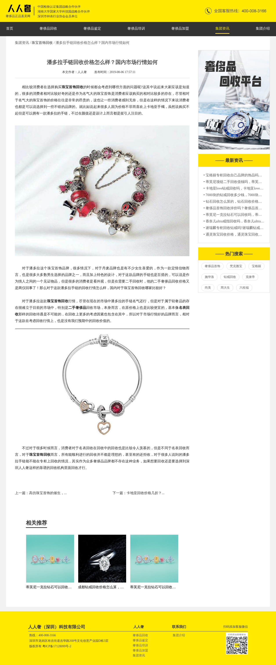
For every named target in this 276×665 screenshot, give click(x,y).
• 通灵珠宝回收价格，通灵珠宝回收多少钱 (236, 234)
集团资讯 (222, 28)
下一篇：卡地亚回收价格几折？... (138, 493)
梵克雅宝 (236, 266)
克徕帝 (250, 277)
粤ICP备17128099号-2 (56, 646)
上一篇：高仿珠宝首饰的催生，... (41, 493)
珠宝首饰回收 (43, 43)
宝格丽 (256, 266)
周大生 (225, 287)
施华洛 (209, 277)
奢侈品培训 (136, 28)
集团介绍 (263, 28)
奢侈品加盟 (180, 28)
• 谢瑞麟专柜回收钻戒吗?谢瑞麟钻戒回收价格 (238, 228)
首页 (9, 28)
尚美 (208, 287)
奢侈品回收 (48, 28)
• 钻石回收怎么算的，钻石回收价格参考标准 (237, 201)
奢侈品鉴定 (92, 28)
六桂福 (244, 287)
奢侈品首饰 (212, 266)
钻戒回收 (230, 277)
